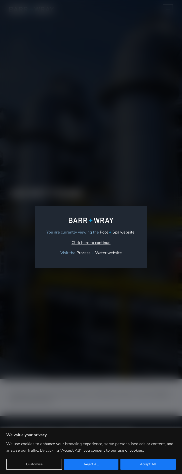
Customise (34, 464)
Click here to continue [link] (91, 242)
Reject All (91, 464)
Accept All (148, 464)
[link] (99, 253)
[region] (91, 451)
